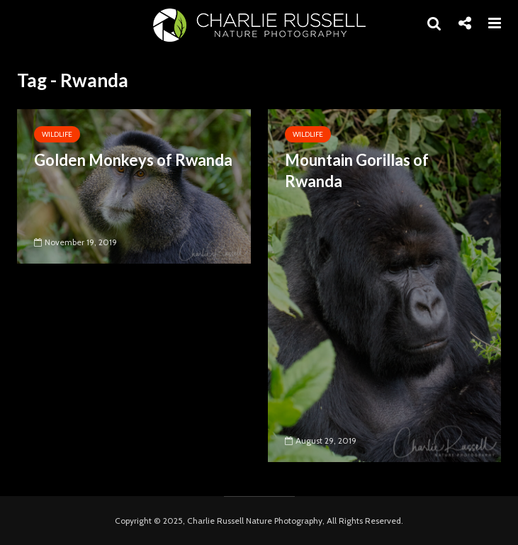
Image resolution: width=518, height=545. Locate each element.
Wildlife (57, 134)
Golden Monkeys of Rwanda (133, 159)
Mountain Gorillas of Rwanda (357, 170)
